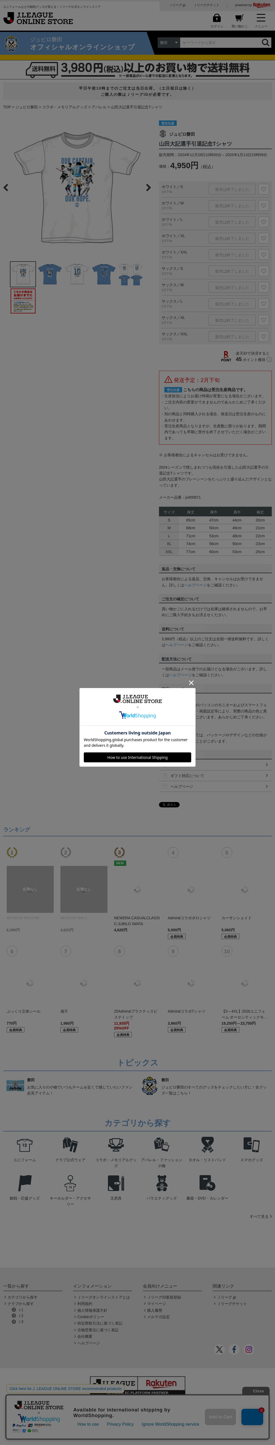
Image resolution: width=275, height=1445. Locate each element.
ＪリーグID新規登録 (164, 1297)
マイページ (156, 1303)
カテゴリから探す (23, 1297)
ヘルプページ (195, 585)
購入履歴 (154, 1310)
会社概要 (84, 1336)
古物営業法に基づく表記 (98, 1330)
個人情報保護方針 (92, 1310)
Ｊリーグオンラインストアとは (103, 1297)
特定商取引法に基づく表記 (99, 1323)
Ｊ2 (20, 1316)
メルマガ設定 (158, 1317)
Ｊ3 (20, 1321)
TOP (7, 107)
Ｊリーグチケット (206, 5)
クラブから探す (21, 1303)
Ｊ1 (20, 1310)
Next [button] (148, 187)
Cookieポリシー (90, 1317)
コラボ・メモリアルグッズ (64, 107)
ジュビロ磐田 (26, 107)
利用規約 (84, 1303)
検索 (266, 43)
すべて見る (259, 1216)
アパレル (99, 107)
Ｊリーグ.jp (177, 5)
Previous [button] (5, 187)
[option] (77, 187)
